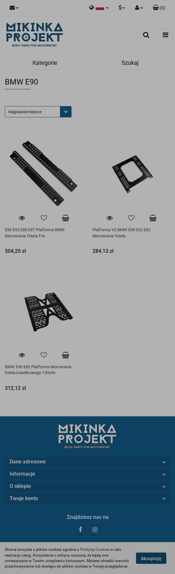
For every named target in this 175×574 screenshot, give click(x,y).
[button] (159, 8)
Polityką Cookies (94, 549)
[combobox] (38, 111)
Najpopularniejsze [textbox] (25, 111)
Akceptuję (151, 558)
